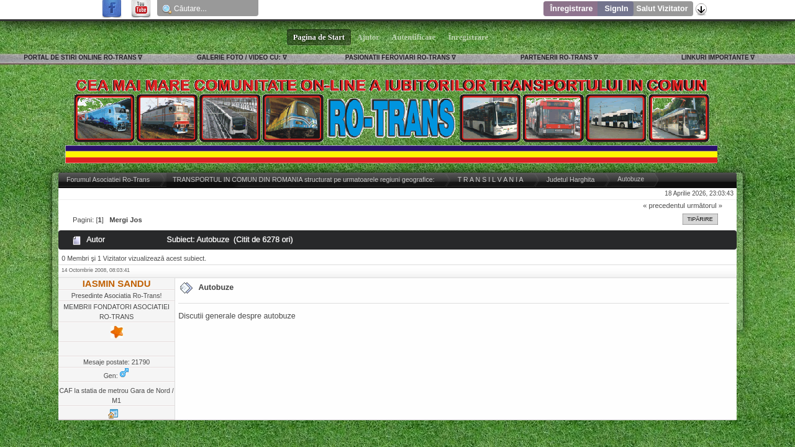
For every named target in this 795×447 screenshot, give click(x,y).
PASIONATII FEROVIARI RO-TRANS (397, 57)
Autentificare (414, 37)
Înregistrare (571, 8)
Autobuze (216, 287)
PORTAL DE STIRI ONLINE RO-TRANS (80, 57)
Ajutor (368, 37)
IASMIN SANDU (117, 283)
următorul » (704, 205)
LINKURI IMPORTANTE (715, 57)
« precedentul (664, 205)
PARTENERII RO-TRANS (556, 57)
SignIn (616, 8)
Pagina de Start (319, 37)
